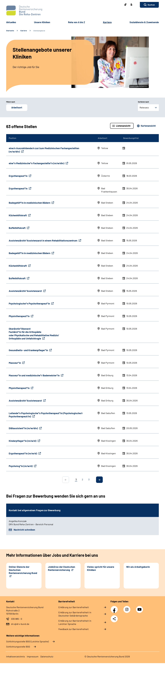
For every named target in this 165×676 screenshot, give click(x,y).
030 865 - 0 (16, 618)
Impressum (32, 656)
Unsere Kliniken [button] (42, 22)
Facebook (115, 608)
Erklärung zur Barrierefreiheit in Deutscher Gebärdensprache (74, 614)
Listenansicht (123, 125)
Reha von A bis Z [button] (76, 22)
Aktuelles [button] (11, 22)
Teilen (114, 619)
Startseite (10, 30)
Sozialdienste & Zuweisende (144, 22)
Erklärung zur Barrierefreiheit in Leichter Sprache (74, 622)
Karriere (23, 30)
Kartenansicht (148, 125)
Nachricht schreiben (24, 529)
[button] (149, 5)
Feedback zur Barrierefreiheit (73, 629)
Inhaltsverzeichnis (15, 656)
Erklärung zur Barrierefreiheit (73, 607)
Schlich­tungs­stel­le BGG (18, 646)
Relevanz (144, 107)
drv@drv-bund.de (20, 624)
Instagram (127, 608)
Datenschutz (46, 656)
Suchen (151, 4)
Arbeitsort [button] (16, 107)
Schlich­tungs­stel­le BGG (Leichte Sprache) (27, 641)
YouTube (140, 608)
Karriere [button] (107, 22)
